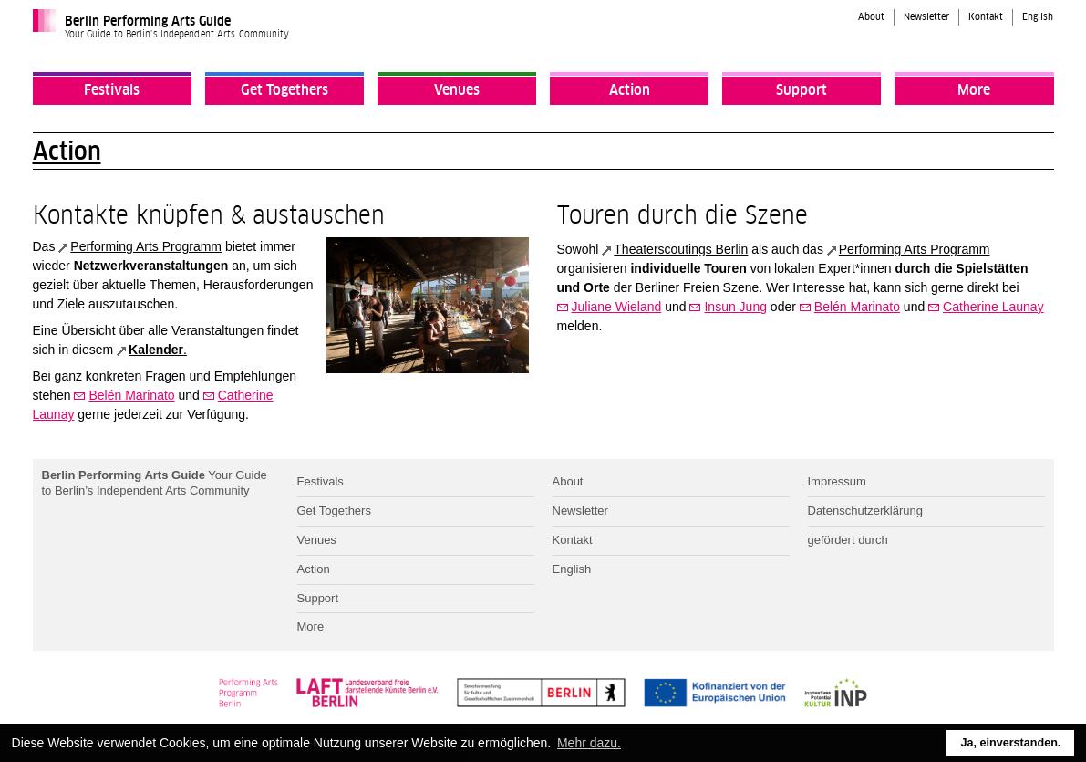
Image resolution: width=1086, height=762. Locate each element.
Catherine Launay (993, 306)
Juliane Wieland (617, 306)
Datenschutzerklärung (865, 510)
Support (801, 90)
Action (629, 90)
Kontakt (985, 17)
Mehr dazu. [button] (589, 743)
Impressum (837, 481)
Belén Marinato (131, 395)
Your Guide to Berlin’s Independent (154, 482)
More (973, 90)
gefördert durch (848, 540)
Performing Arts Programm (146, 246)
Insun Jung (735, 306)
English (1037, 17)
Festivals (112, 90)
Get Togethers (284, 90)
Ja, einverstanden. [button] (1010, 742)
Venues (457, 90)
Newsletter (926, 17)
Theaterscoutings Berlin (681, 249)
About (871, 17)
